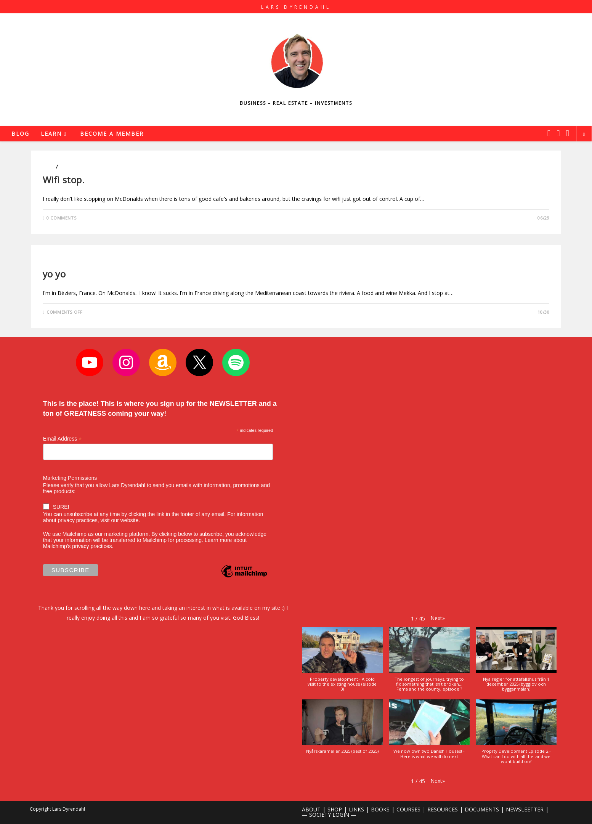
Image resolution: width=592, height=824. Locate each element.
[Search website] (584, 134)
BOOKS (380, 809)
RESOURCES (442, 809)
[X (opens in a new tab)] (548, 133)
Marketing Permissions (70, 478)
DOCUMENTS (482, 809)
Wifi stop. (65, 179)
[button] (438, 618)
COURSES (408, 809)
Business (54, 261)
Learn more (218, 540)
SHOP (334, 809)
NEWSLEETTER (525, 809)
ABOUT (311, 809)
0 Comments (61, 218)
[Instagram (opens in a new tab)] (558, 133)
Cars (49, 167)
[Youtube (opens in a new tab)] (567, 133)
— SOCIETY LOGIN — (329, 814)
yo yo (54, 274)
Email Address (62, 438)
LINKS (356, 809)
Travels (69, 167)
